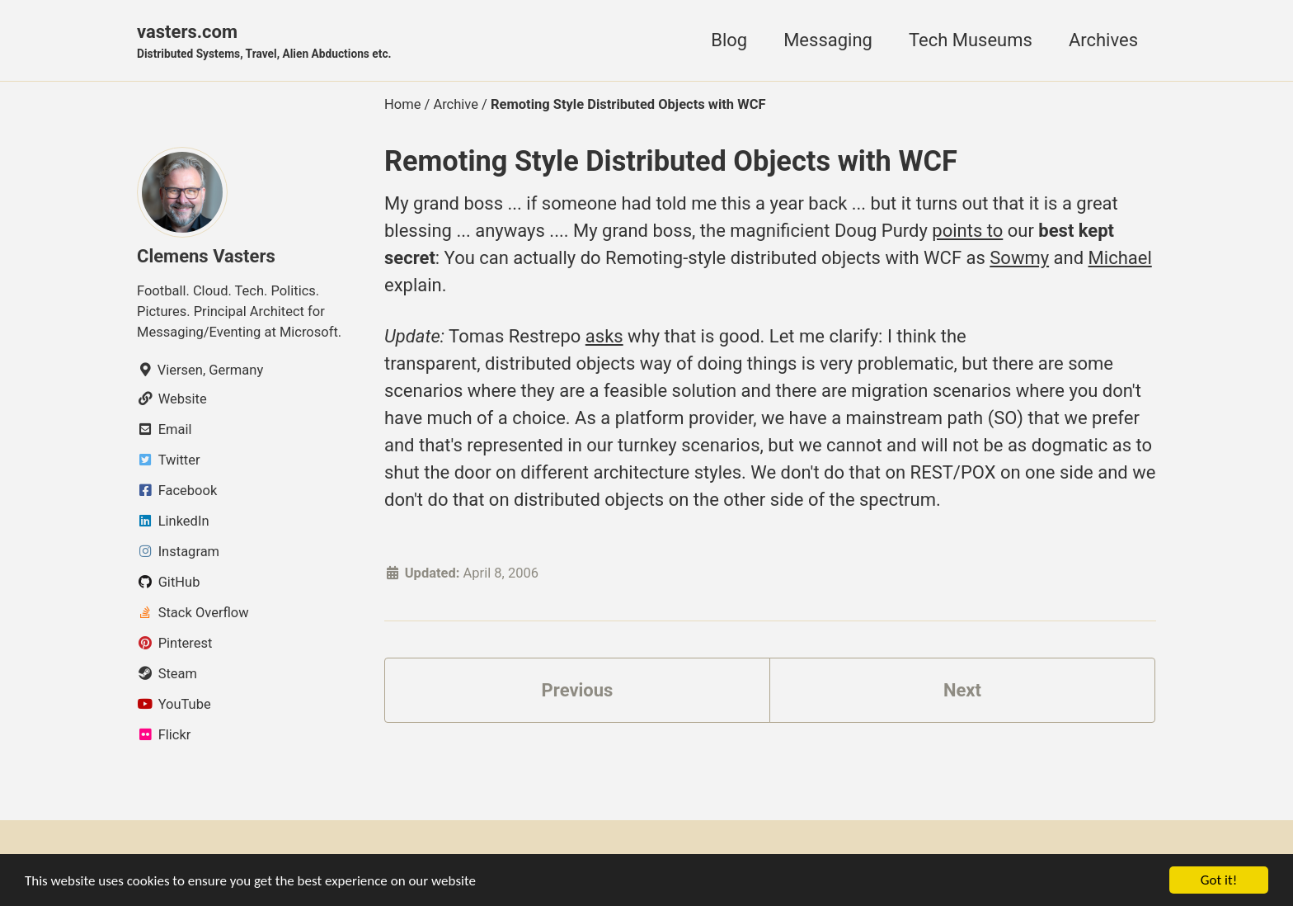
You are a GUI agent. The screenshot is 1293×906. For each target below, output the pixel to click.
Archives (1103, 40)
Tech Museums (970, 40)
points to (967, 230)
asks (604, 336)
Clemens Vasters (206, 256)
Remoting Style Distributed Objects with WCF (670, 160)
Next (962, 690)
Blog (729, 40)
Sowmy (1019, 258)
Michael (1120, 258)
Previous (578, 690)
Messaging (827, 40)
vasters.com (264, 42)
